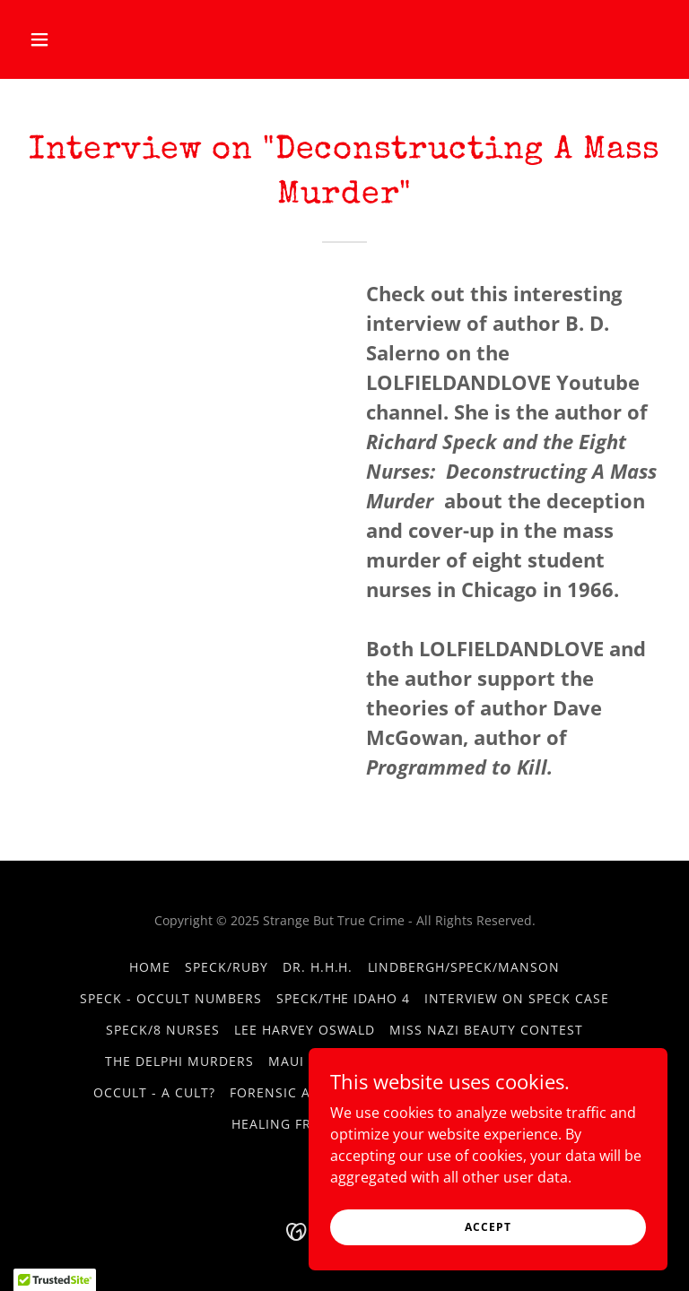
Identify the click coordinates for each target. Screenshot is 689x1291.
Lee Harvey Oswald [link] (305, 1029)
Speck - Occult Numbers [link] (171, 998)
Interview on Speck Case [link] (516, 998)
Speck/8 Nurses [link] (163, 1029)
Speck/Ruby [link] (226, 966)
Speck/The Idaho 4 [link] (343, 998)
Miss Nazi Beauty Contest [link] (486, 1029)
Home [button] (149, 966)
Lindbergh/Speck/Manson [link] (464, 966)
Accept (487, 1227)
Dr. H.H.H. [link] (318, 966)
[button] (70, 39)
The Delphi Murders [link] (179, 1061)
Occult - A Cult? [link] (154, 1092)
